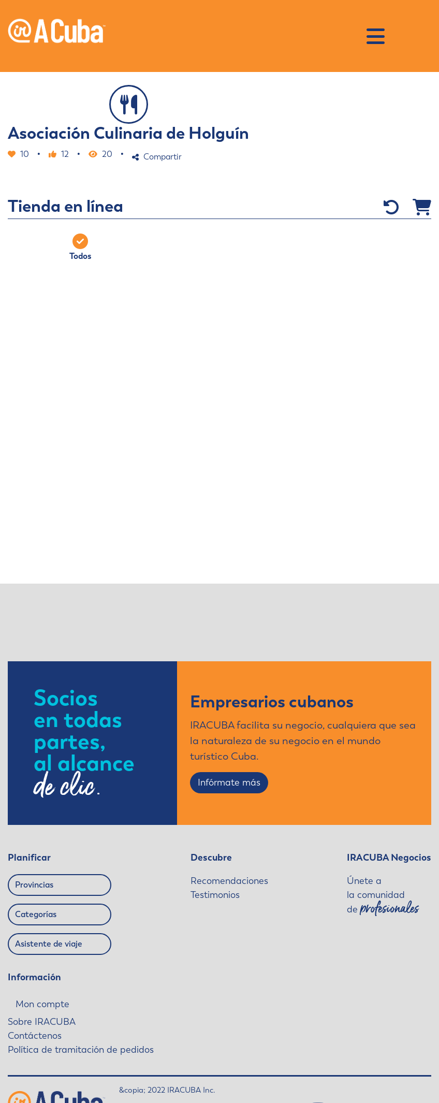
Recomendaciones (229, 881)
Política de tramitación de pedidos (81, 1049)
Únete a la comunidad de (383, 896)
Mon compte (42, 1004)
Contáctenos (35, 1035)
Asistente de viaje (48, 944)
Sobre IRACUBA (42, 1021)
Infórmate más (229, 782)
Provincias (34, 885)
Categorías (35, 914)
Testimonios (215, 895)
